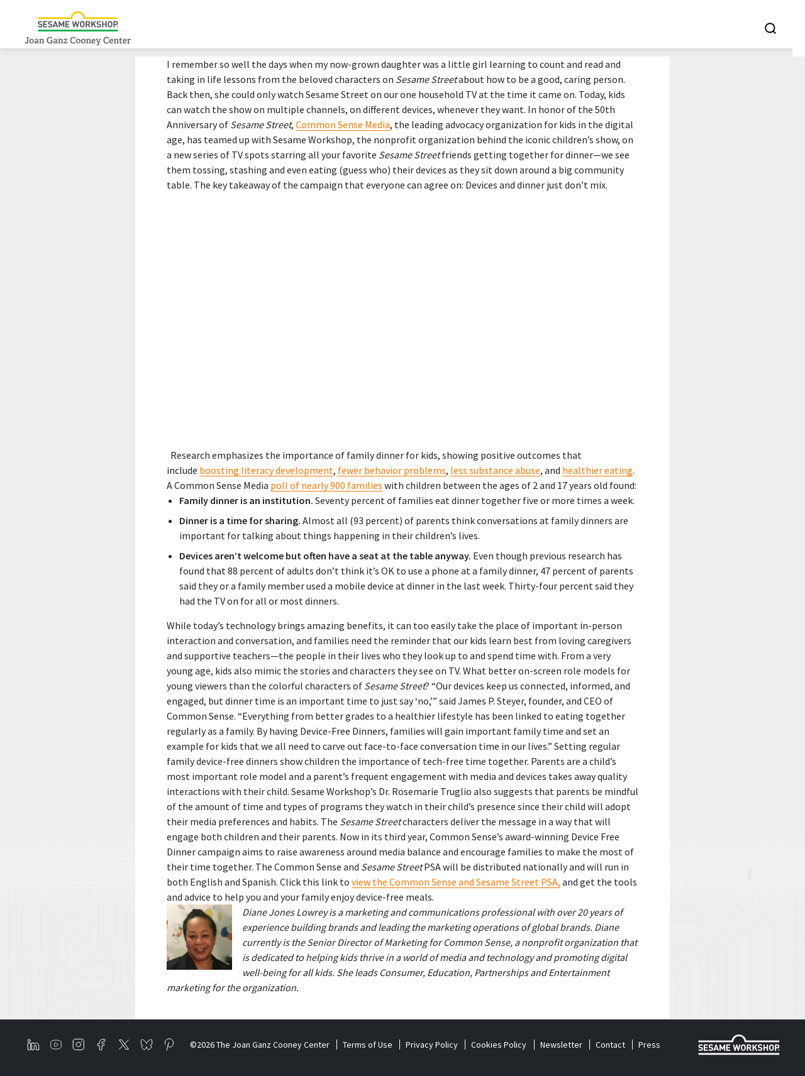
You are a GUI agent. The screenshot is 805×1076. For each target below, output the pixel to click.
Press (654, 1044)
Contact (614, 1044)
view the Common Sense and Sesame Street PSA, (456, 882)
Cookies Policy (501, 1044)
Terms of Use (368, 1044)
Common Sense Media (343, 124)
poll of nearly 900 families (326, 485)
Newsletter (564, 1044)
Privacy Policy (434, 1044)
